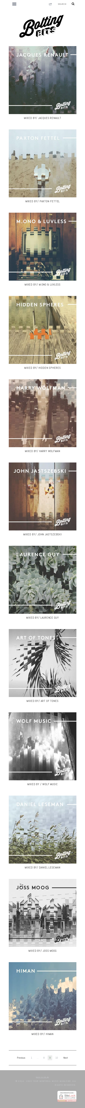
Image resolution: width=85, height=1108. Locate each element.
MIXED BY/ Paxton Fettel (42, 201)
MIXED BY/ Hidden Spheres (42, 368)
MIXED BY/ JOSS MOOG (42, 951)
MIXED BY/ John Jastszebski (42, 534)
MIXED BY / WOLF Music (42, 784)
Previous (21, 1057)
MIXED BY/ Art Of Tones (42, 701)
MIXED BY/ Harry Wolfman (42, 451)
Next (65, 1057)
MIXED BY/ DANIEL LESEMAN (42, 867)
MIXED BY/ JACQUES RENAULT (42, 118)
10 (56, 1057)
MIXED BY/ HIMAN (42, 1034)
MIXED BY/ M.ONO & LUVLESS (42, 284)
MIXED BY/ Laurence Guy (42, 617)
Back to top (42, 1077)
